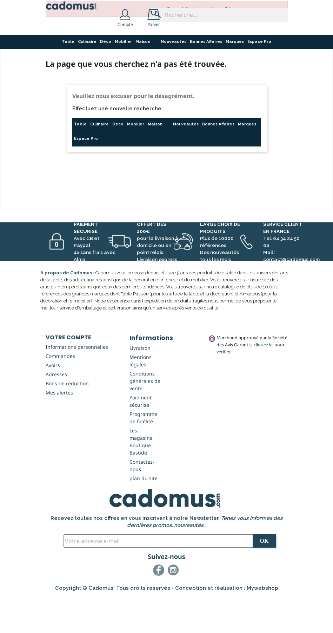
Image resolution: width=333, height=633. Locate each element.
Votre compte (68, 373)
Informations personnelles (77, 382)
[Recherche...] (219, 15)
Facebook (159, 607)
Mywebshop (262, 624)
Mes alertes (59, 428)
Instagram (174, 607)
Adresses (56, 410)
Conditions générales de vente (144, 417)
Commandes (60, 392)
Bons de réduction (67, 419)
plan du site (143, 514)
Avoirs (53, 401)
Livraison (140, 383)
